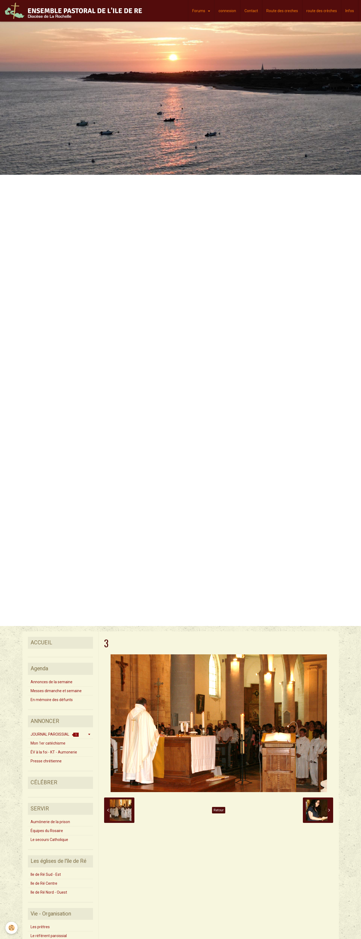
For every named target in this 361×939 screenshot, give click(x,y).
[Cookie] (11, 928)
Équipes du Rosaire (47, 831)
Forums (199, 11)
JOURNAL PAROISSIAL (55, 734)
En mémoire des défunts (52, 700)
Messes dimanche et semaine (56, 691)
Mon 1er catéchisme (48, 743)
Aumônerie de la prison (50, 822)
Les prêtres (40, 927)
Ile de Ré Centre (44, 883)
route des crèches (321, 11)
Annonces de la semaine (51, 682)
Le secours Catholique (49, 839)
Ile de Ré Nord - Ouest (49, 892)
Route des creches (282, 11)
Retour (219, 810)
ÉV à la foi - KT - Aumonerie (54, 752)
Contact (251, 11)
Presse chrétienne (46, 761)
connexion (227, 11)
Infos (349, 11)
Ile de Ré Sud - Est (46, 874)
